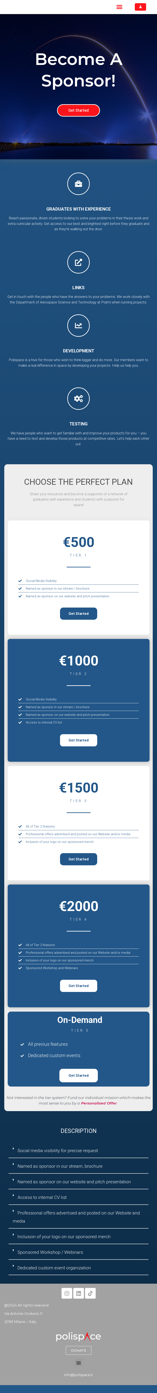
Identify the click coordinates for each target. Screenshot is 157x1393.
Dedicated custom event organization (54, 1275)
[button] (119, 11)
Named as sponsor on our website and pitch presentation (74, 1189)
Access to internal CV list (42, 1205)
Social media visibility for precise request (58, 1158)
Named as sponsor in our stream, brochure (60, 1174)
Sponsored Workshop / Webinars (50, 1260)
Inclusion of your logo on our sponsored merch (64, 1244)
